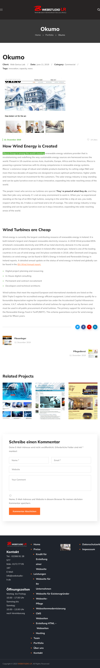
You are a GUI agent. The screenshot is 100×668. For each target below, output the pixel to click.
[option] (17, 403)
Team (37, 638)
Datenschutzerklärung (91, 544)
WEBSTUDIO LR (25, 664)
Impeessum (88, 549)
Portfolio (49, 35)
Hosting (40, 633)
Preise (37, 549)
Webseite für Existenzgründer (52, 593)
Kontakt (38, 652)
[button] (98, 9)
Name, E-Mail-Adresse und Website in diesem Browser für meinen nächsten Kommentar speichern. (46, 501)
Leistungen (40, 573)
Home (38, 35)
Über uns (39, 647)
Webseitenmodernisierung (50, 608)
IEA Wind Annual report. (29, 264)
